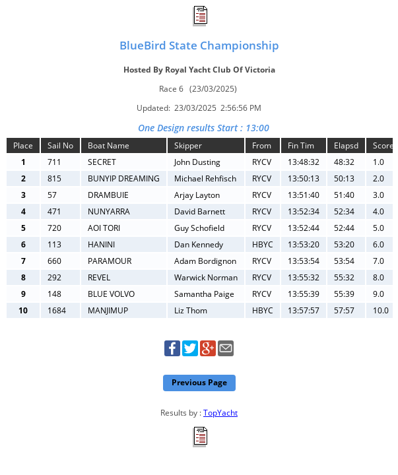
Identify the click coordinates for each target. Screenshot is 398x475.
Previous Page (199, 382)
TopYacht (220, 412)
